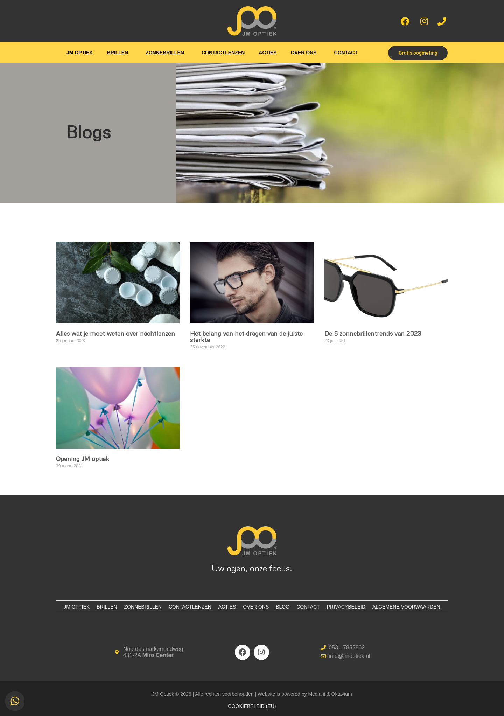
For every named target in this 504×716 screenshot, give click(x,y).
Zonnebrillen (165, 52)
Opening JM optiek (82, 459)
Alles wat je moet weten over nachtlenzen (115, 333)
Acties (267, 52)
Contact (346, 52)
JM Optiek (79, 52)
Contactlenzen (223, 52)
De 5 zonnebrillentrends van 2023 (372, 333)
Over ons (304, 52)
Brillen (117, 52)
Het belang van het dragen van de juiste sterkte (246, 336)
